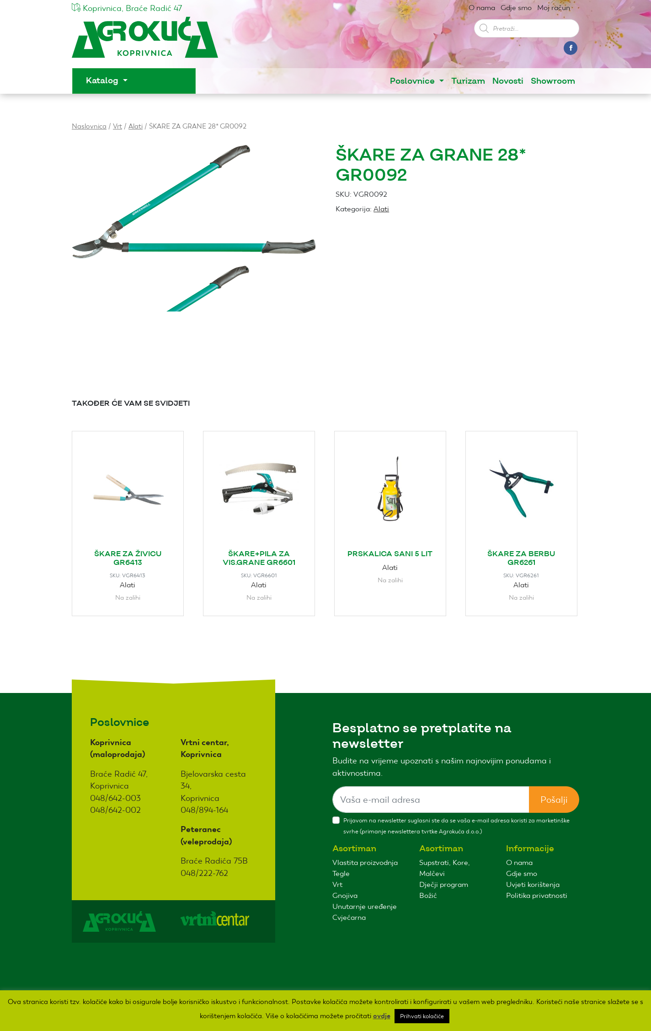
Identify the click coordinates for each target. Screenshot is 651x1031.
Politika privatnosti (536, 895)
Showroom (553, 81)
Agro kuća (145, 42)
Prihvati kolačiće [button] (422, 1016)
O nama (482, 7)
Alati (135, 126)
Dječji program (443, 884)
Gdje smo (516, 7)
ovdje (381, 1015)
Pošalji (554, 799)
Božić (428, 895)
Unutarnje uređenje (364, 906)
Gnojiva (345, 895)
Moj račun (553, 7)
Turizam (468, 81)
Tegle (341, 873)
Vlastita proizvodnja (365, 862)
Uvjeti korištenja (533, 884)
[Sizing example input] (430, 799)
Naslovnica (89, 126)
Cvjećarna (349, 917)
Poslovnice (413, 81)
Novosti (507, 81)
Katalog (103, 80)
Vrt (117, 126)
